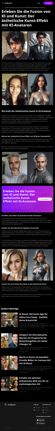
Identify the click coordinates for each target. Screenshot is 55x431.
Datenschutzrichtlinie (32, 428)
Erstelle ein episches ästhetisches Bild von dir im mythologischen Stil (33, 380)
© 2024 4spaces (7, 428)
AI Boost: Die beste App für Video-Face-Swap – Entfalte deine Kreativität (33, 317)
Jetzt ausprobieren (45, 199)
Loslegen (48, 3)
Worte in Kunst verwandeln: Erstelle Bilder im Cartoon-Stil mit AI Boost (34, 360)
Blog (3, 7)
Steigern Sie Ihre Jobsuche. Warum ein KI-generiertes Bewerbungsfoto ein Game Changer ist (33, 339)
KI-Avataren (29, 63)
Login (38, 3)
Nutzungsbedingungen (46, 428)
